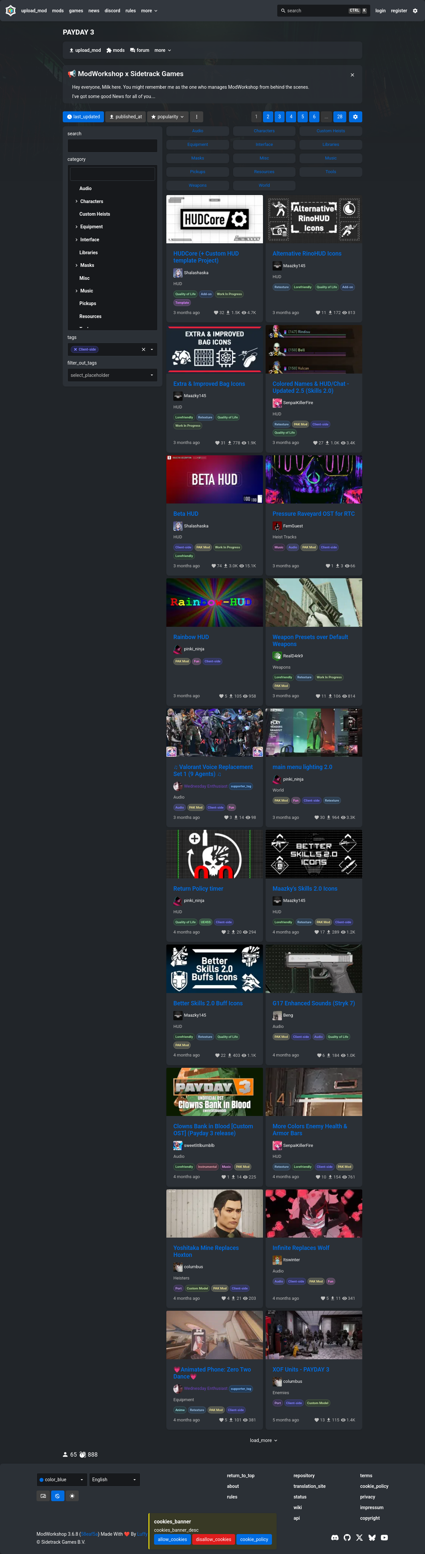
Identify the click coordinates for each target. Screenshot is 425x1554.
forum (139, 50)
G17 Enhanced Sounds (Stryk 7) (314, 1003)
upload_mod (34, 10)
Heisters (181, 1278)
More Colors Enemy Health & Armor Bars (310, 1130)
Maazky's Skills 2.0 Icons (305, 888)
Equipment (183, 1399)
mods (58, 10)
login (381, 10)
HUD (177, 283)
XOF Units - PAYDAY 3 (301, 1369)
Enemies (281, 1392)
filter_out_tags (82, 363)
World (278, 790)
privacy (367, 1496)
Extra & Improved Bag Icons (209, 384)
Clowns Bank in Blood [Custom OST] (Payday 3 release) (213, 1130)
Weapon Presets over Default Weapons (310, 640)
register (399, 10)
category (76, 159)
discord (112, 10)
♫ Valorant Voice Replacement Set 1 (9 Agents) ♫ (213, 770)
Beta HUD (185, 513)
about (233, 1486)
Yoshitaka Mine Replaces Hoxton (206, 1251)
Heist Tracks (285, 537)
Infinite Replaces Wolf (301, 1248)
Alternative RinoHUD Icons (307, 253)
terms (366, 1475)
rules (131, 10)
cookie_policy (374, 1486)
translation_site (310, 1486)
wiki (298, 1507)
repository (304, 1475)
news (93, 10)
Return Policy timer (198, 888)
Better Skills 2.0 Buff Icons (208, 1003)
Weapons (282, 667)
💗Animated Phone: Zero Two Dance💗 (212, 1373)
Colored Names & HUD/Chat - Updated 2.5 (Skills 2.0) (311, 387)
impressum (372, 1507)
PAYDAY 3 (78, 32)
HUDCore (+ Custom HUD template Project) (206, 257)
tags (71, 337)
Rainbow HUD (191, 637)
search (74, 133)
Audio (178, 797)
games (76, 10)
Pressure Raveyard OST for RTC (314, 513)
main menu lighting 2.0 (302, 767)
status (300, 1496)
